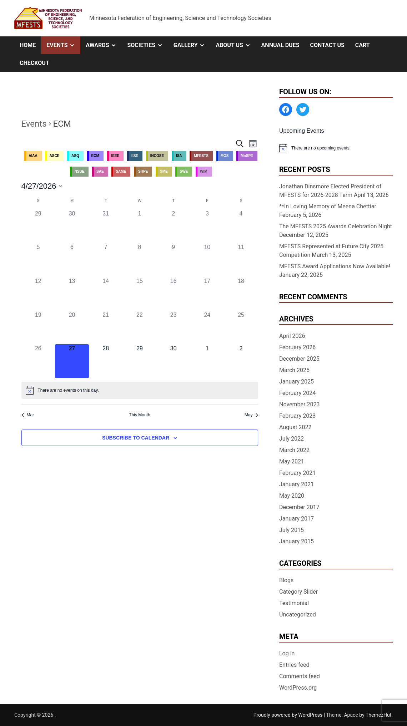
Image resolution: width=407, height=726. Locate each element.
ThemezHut (378, 715)
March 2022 (294, 450)
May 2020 (291, 495)
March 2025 (294, 370)
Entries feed (294, 664)
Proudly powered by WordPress (288, 715)
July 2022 (291, 438)
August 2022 (295, 427)
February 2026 (297, 347)
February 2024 (297, 393)
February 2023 (297, 415)
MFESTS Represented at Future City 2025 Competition (331, 250)
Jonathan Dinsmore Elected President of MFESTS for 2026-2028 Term (330, 190)
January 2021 (296, 484)
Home (28, 45)
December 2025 (299, 358)
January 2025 (296, 381)
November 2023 (299, 404)
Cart (362, 45)
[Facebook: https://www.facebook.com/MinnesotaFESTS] (285, 109)
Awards (104, 45)
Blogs (286, 580)
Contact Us (327, 45)
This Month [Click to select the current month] (139, 414)
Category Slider (298, 591)
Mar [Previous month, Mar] (27, 414)
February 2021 (297, 472)
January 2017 (296, 518)
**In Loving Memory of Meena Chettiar (327, 206)
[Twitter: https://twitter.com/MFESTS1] (302, 109)
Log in (287, 653)
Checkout (34, 63)
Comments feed (299, 676)
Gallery (192, 45)
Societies (147, 45)
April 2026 (292, 335)
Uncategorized (297, 614)
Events (63, 45)
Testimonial (294, 603)
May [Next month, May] (251, 414)
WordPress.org (298, 687)
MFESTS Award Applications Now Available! (334, 266)
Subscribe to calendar (135, 438)
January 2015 (296, 541)
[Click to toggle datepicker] (41, 186)
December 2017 (299, 507)
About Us (236, 45)
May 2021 (291, 461)
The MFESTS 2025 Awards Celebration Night (335, 226)
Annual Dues (280, 45)
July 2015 (291, 530)
